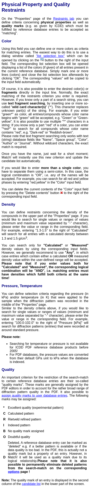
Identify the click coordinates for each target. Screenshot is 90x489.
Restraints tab (63, 18)
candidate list (31, 484)
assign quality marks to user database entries (34, 395)
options (13, 471)
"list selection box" (50, 56)
